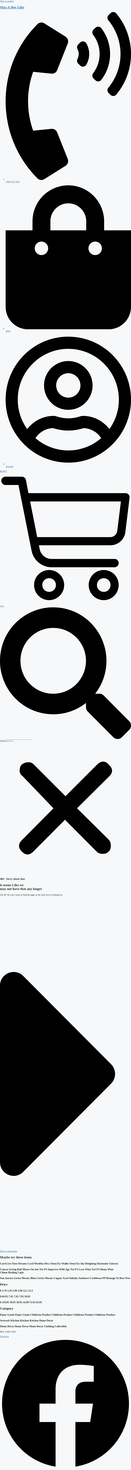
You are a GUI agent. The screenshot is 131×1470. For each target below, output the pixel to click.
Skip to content (7, 1)
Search (3, 741)
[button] (65, 673)
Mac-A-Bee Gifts (12, 7)
